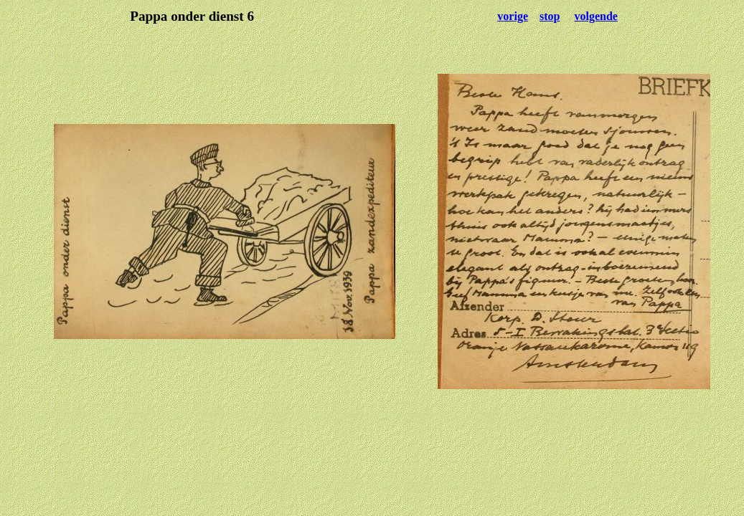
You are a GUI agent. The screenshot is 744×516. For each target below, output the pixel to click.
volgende (595, 16)
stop (550, 16)
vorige (512, 16)
